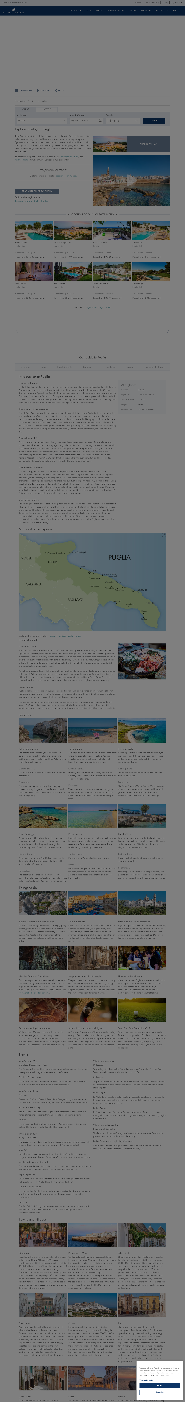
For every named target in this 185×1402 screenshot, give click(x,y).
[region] (159, 1380)
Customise (160, 1392)
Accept (159, 1385)
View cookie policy (146, 1380)
